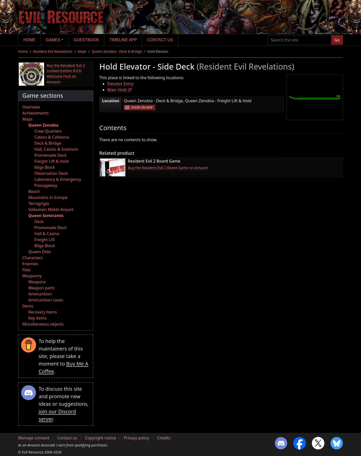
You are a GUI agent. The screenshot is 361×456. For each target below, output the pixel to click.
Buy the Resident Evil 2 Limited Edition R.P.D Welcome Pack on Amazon (66, 73)
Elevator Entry (120, 83)
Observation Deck (51, 173)
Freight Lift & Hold (51, 161)
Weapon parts (41, 288)
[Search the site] (299, 40)
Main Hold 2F (119, 89)
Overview (31, 107)
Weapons (37, 282)
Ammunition (40, 294)
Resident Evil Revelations (52, 51)
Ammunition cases (45, 300)
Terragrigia (38, 203)
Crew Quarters (48, 131)
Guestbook (86, 40)
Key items (37, 318)
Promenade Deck (50, 155)
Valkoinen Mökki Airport (50, 209)
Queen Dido (39, 252)
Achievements (35, 113)
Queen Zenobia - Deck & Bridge (117, 51)
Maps (82, 51)
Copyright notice (100, 438)
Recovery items (42, 312)
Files (26, 270)
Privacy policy (136, 438)
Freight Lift (44, 239)
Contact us (160, 40)
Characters (32, 258)
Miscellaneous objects (42, 324)
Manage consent (33, 438)
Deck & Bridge (47, 143)
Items (27, 306)
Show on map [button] (142, 107)
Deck (39, 221)
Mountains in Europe (47, 197)
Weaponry (32, 276)
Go (337, 40)
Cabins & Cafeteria (51, 137)
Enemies (30, 264)
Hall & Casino (46, 233)
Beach (34, 191)
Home (29, 40)
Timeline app (123, 40)
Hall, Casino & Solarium (56, 149)
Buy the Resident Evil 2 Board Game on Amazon (168, 167)
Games (53, 40)
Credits (163, 438)
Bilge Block (44, 167)
